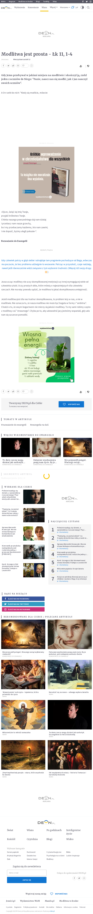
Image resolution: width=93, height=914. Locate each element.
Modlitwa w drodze (26, 1)
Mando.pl (49, 901)
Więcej (53, 7)
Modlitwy (49, 859)
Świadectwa (31, 855)
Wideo (69, 839)
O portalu (9, 907)
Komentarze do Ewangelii (35, 435)
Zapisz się (27, 880)
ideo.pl (52, 911)
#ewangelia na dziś (39, 424)
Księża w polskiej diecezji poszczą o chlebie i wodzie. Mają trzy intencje (72, 578)
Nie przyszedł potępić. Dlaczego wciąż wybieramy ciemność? (75, 462)
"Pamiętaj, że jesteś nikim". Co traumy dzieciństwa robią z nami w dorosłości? (10, 512)
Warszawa (64, 7)
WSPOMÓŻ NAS (58, 894)
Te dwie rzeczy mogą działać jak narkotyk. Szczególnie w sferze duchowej (67, 733)
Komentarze (33, 7)
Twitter (87, 2)
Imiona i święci (32, 859)
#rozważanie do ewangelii (13, 424)
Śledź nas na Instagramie (17, 609)
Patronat (82, 907)
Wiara (44, 7)
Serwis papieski (13, 852)
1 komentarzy (62, 571)
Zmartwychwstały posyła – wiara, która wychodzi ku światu (23, 773)
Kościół (11, 839)
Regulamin (17, 907)
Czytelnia (32, 839)
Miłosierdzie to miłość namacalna (16, 732)
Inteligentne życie (73, 832)
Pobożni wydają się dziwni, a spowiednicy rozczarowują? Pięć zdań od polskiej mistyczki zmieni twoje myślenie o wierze (11, 496)
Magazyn (12, 1)
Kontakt (41, 907)
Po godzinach (54, 830)
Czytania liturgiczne (53, 852)
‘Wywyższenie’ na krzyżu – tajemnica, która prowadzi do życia (20, 693)
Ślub (8, 859)
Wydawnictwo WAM (30, 901)
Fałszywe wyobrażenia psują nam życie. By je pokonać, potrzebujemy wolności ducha (67, 653)
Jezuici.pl (10, 901)
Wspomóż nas (71, 404)
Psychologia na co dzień (55, 855)
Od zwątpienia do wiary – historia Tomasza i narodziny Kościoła (67, 773)
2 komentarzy (62, 540)
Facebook (82, 2)
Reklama (59, 907)
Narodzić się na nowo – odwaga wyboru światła (69, 692)
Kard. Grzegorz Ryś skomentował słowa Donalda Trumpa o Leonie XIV (10, 567)
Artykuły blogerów (14, 855)
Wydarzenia (19, 7)
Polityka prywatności (30, 907)
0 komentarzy (62, 532)
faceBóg (46, 1)
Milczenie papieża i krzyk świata (70, 569)
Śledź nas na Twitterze (16, 604)
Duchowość (31, 852)
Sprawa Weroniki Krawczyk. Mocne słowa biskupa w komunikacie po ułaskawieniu (9, 531)
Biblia (3, 1)
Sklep (55, 1)
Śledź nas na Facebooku (16, 599)
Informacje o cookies (71, 907)
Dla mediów (50, 907)
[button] (82, 7)
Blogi (38, 1)
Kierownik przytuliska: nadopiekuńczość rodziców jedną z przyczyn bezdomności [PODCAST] (11, 550)
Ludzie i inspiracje (73, 855)
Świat (10, 830)
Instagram (90, 2)
